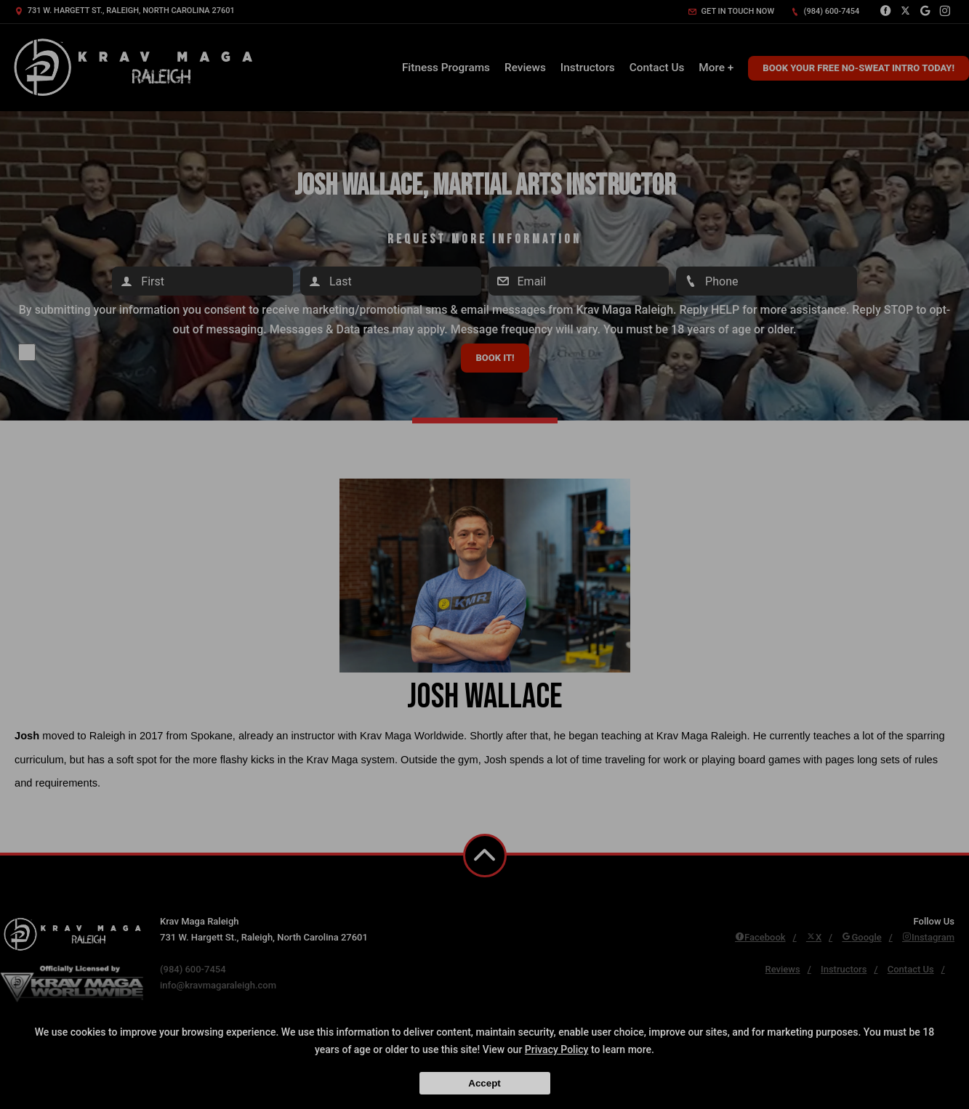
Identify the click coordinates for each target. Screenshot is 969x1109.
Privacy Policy (557, 1049)
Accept (484, 1083)
